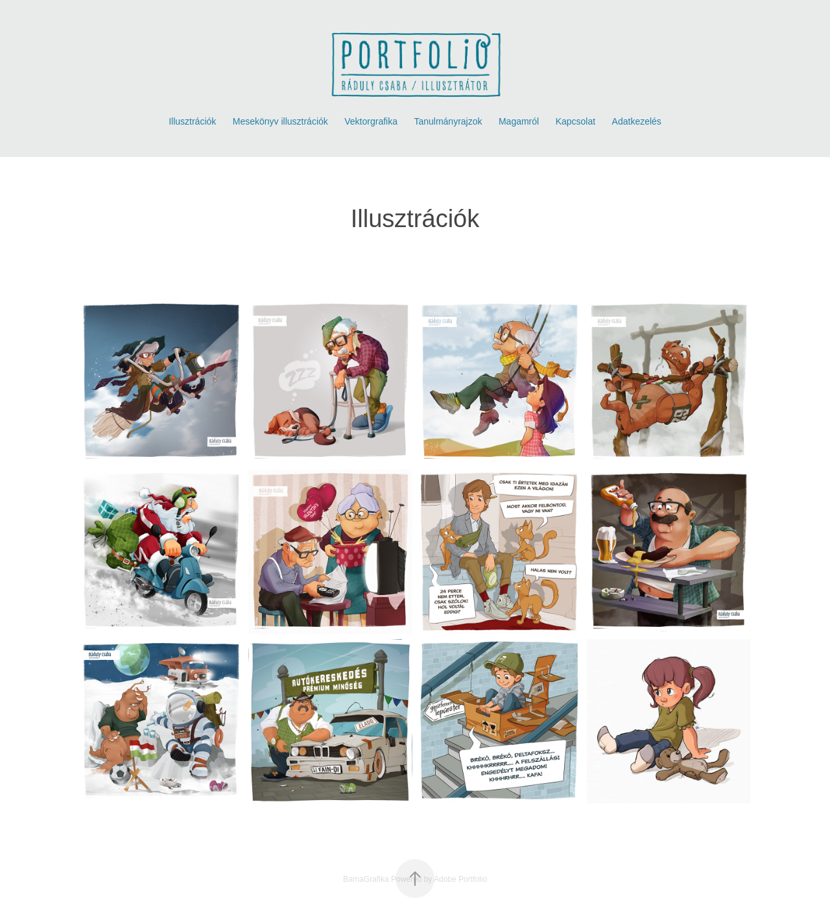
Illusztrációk (192, 121)
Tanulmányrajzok (448, 121)
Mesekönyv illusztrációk (280, 121)
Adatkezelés (636, 121)
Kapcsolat (575, 121)
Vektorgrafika (370, 121)
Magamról (519, 121)
